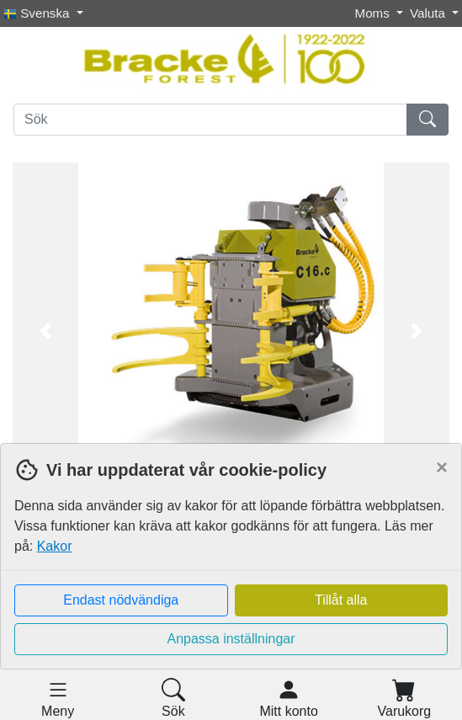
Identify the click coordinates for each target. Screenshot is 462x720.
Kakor (54, 546)
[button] (45, 331)
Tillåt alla (341, 600)
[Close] (441, 467)
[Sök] (210, 120)
